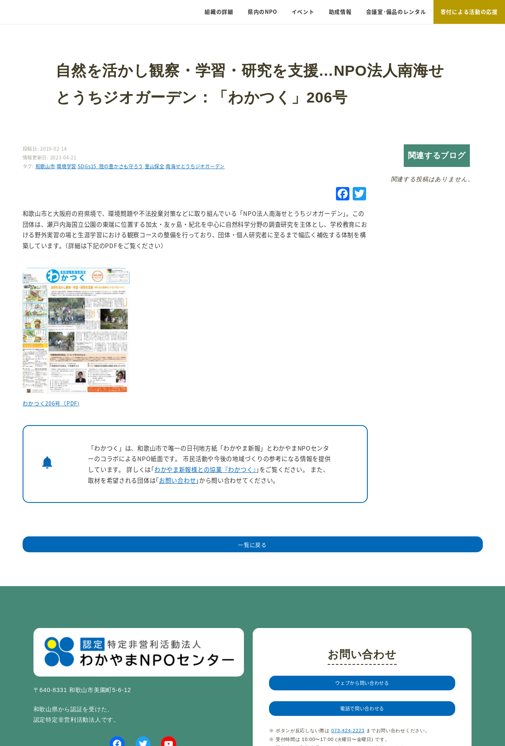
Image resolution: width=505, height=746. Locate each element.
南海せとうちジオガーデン (195, 166)
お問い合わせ (177, 480)
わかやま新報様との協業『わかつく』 (205, 469)
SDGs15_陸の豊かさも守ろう (110, 166)
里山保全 (154, 166)
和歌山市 (45, 166)
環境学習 (66, 166)
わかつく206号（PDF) (51, 403)
